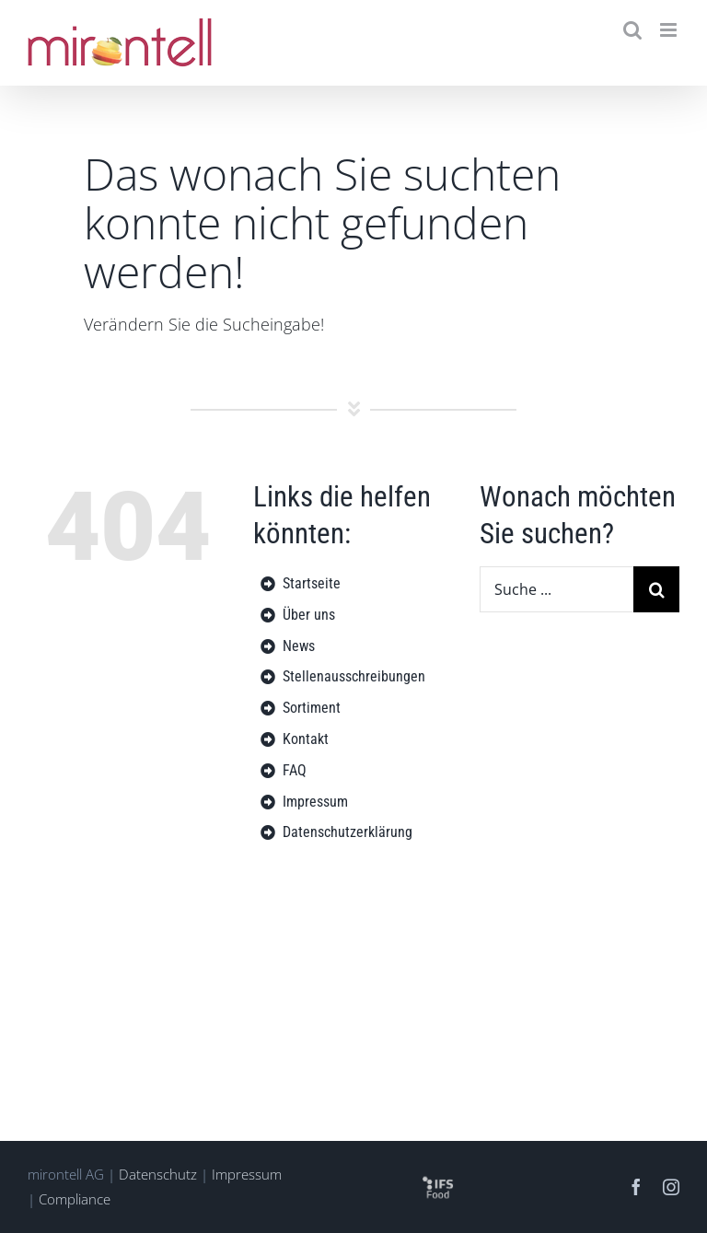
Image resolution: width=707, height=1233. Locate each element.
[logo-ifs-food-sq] (438, 1180)
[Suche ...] (556, 589)
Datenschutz (158, 1174)
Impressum (247, 1174)
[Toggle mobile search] (632, 30)
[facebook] (636, 1187)
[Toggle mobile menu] (669, 30)
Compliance (74, 1199)
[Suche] (656, 589)
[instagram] (671, 1187)
